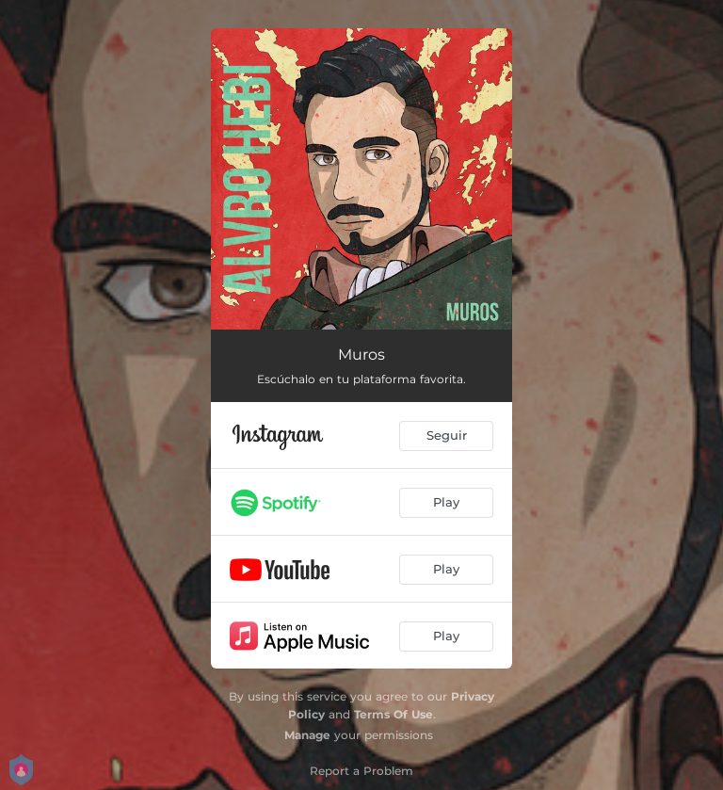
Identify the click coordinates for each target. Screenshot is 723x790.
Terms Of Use (393, 714)
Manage (307, 735)
